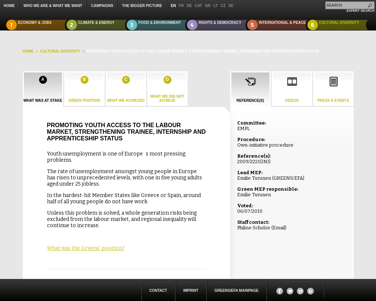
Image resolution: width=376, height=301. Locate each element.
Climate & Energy (96, 23)
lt (215, 6)
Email (279, 227)
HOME (28, 51)
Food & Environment (159, 23)
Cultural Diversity (339, 23)
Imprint (190, 291)
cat (198, 6)
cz (223, 6)
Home (9, 6)
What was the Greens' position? (85, 248)
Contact (158, 291)
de (189, 6)
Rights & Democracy (220, 23)
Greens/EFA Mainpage (236, 291)
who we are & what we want (53, 6)
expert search (360, 10)
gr (207, 6)
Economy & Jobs (35, 23)
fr (181, 6)
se (230, 6)
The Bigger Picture (142, 6)
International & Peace (282, 23)
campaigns (102, 6)
